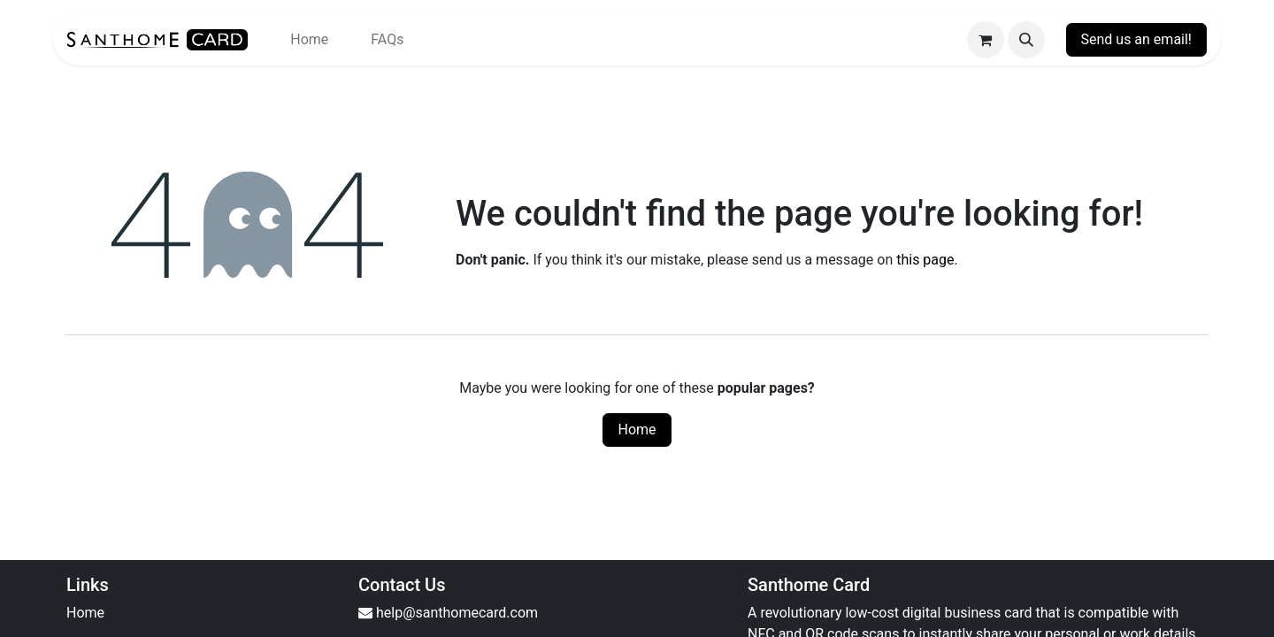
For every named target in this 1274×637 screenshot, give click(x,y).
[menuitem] (309, 40)
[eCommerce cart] (985, 39)
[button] (1026, 39)
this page (925, 259)
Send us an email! (1137, 39)
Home (637, 429)
